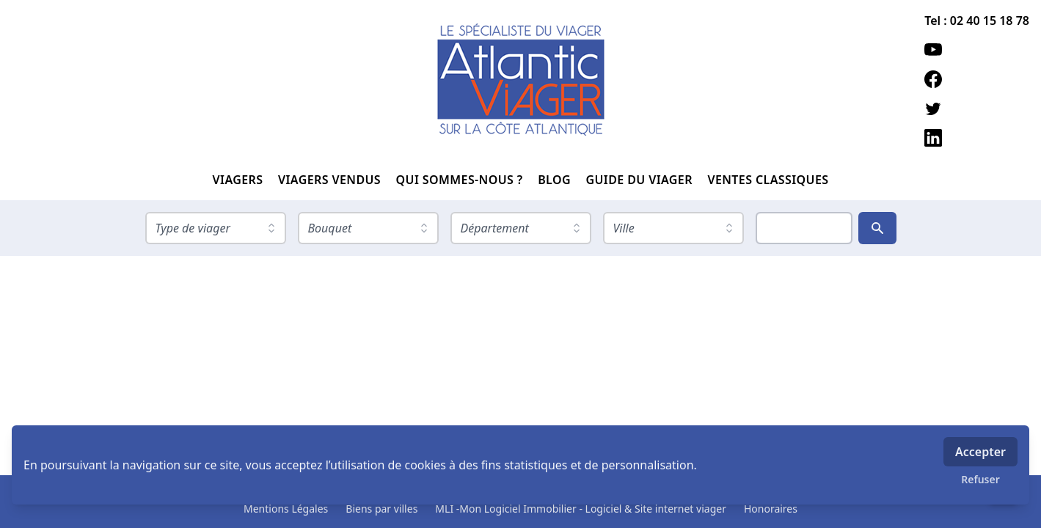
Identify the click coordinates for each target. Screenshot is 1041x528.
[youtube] (976, 50)
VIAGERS (239, 180)
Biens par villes (381, 509)
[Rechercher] (877, 228)
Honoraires (770, 509)
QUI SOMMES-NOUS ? (461, 180)
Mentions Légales (286, 509)
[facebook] (976, 79)
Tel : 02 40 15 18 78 (976, 20)
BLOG (556, 180)
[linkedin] (976, 138)
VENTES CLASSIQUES (767, 180)
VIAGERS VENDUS (331, 180)
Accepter (980, 452)
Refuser (980, 479)
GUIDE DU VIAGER (640, 180)
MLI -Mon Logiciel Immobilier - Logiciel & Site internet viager (580, 509)
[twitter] (976, 108)
